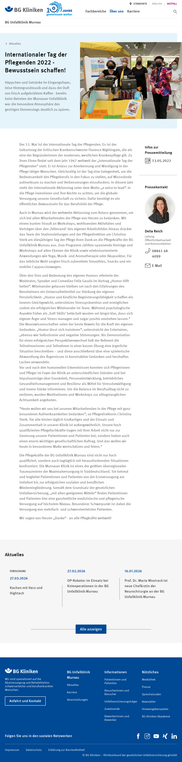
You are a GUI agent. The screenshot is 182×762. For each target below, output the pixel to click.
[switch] (175, 12)
